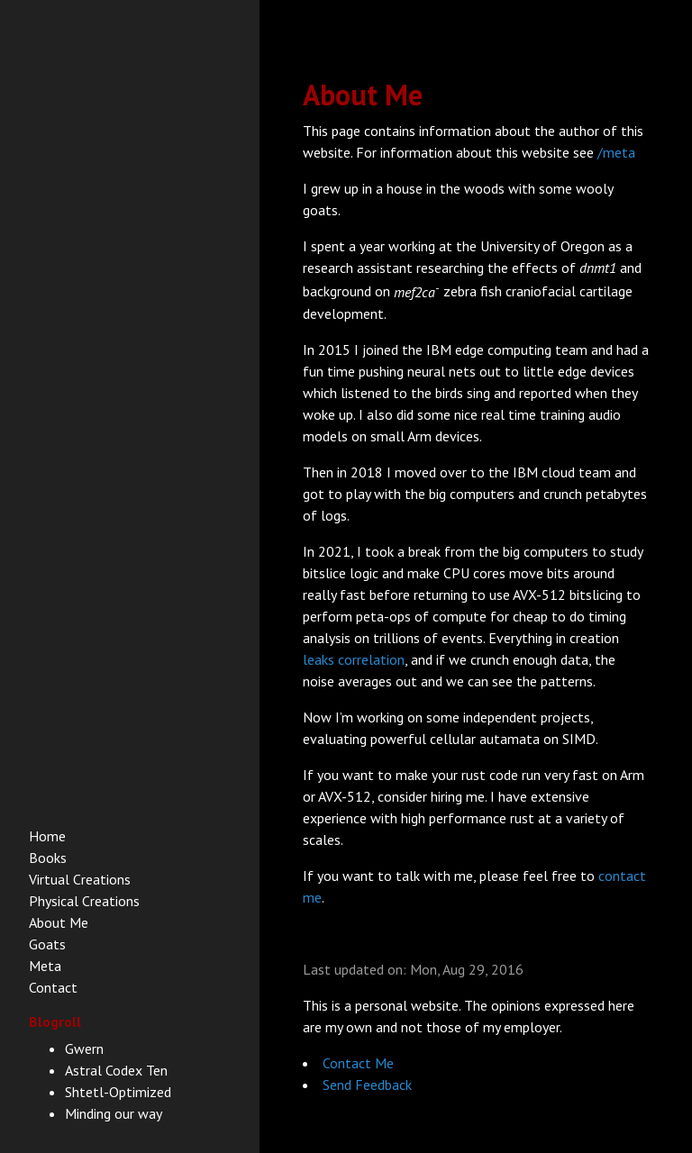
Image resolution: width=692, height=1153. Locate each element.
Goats (47, 944)
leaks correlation (354, 659)
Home (47, 836)
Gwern (84, 1049)
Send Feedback (367, 1085)
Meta (45, 966)
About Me (58, 922)
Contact (53, 987)
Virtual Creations (80, 879)
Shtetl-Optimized (118, 1092)
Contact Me (358, 1063)
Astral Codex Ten (116, 1070)
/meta (616, 152)
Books (48, 858)
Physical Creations (84, 901)
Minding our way (113, 1113)
